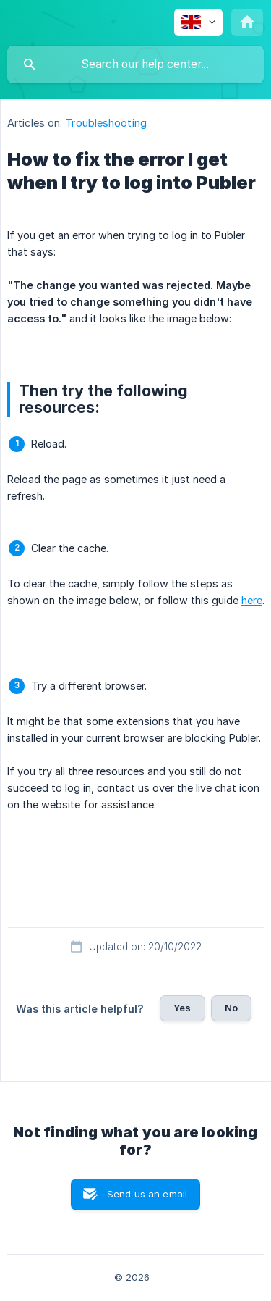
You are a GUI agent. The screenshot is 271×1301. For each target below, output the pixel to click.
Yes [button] (182, 1007)
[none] (198, 22)
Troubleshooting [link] (106, 123)
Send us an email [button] (147, 1194)
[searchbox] (135, 64)
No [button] (231, 1007)
